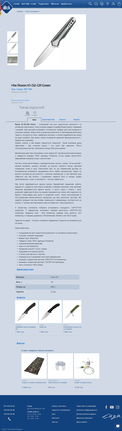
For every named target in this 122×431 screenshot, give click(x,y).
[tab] (48, 269)
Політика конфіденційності (86, 410)
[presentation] (79, 314)
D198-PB (43, 327)
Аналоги (62, 119)
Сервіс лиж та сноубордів (86, 406)
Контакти (55, 418)
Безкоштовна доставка (20, 100)
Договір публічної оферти (86, 414)
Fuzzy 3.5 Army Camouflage (34, 382)
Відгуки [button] (21, 343)
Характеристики (48, 119)
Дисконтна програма (84, 418)
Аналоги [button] (21, 297)
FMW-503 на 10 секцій (57, 382)
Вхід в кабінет (81, 422)
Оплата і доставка (59, 406)
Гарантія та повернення (61, 410)
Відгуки (76, 119)
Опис (34, 120)
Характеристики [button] (25, 269)
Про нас (55, 422)
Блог (54, 414)
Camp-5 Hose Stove (83, 382)
